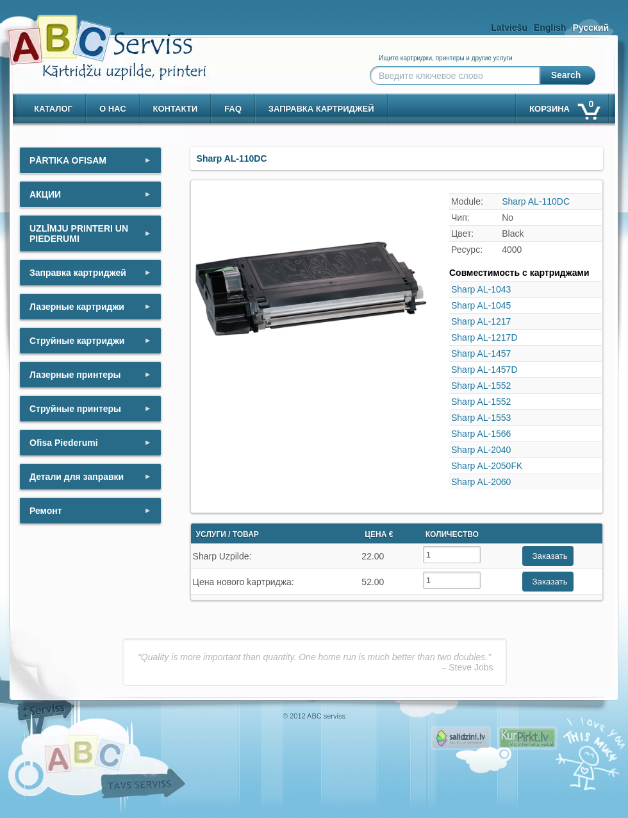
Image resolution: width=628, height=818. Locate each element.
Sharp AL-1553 (481, 418)
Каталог (53, 109)
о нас (112, 109)
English (550, 27)
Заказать (550, 556)
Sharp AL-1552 (481, 385)
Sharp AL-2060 (481, 482)
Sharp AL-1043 (481, 289)
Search (566, 75)
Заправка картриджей (321, 109)
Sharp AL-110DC (536, 201)
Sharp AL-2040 (481, 450)
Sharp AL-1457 (481, 353)
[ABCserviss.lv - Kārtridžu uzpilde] (95, 38)
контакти (175, 109)
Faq (233, 109)
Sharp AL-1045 (481, 305)
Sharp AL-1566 (481, 434)
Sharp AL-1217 (481, 321)
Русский (590, 27)
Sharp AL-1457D (484, 369)
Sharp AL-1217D (484, 337)
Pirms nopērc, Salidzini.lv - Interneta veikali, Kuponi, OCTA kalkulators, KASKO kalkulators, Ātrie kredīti (461, 738)
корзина (564, 106)
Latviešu (509, 27)
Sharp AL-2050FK (486, 466)
